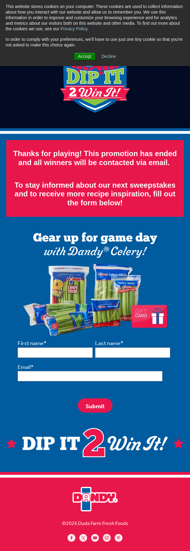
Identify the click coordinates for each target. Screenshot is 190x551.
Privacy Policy (73, 28)
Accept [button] (84, 56)
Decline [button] (109, 56)
